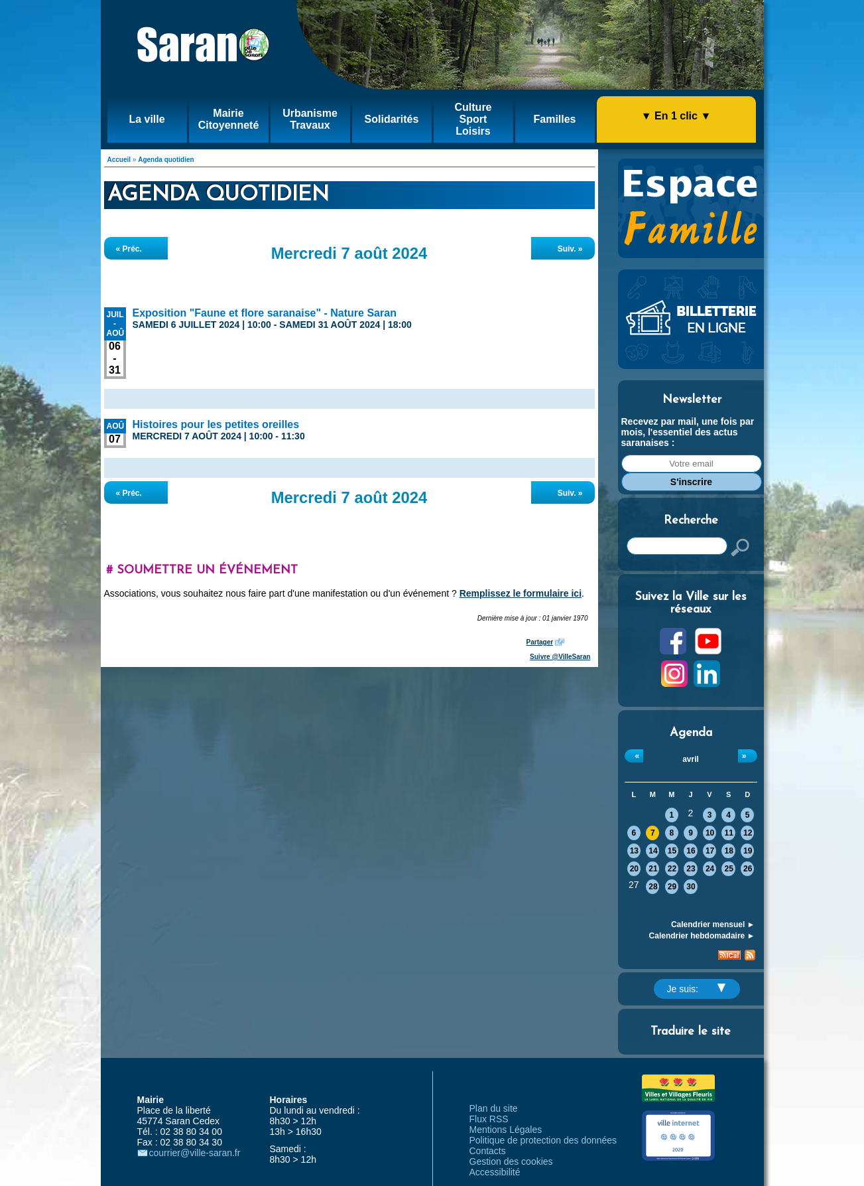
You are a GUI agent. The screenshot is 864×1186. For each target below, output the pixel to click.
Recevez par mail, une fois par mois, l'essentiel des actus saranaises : (688, 432)
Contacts (487, 1151)
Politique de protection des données (543, 1140)
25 (728, 868)
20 (634, 868)
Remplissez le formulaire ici (521, 593)
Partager (540, 642)
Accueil (119, 159)
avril (690, 759)
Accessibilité (495, 1172)
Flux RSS (489, 1119)
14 (652, 850)
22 (672, 868)
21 (652, 868)
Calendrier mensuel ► (713, 924)
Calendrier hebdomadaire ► (702, 935)
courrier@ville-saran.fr (195, 1153)
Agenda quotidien (166, 159)
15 (672, 850)
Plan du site (493, 1108)
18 (728, 850)
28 (652, 886)
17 (710, 850)
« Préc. (129, 249)
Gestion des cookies (511, 1161)
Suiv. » (570, 249)
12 (747, 833)
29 (672, 886)
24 (710, 868)
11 (728, 833)
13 (634, 850)
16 (690, 850)
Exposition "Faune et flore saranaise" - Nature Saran (265, 313)
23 (690, 868)
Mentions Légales (505, 1129)
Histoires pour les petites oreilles (216, 424)
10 (710, 833)
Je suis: (696, 989)
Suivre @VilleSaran (560, 656)
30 (690, 886)
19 (747, 850)
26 (747, 868)
